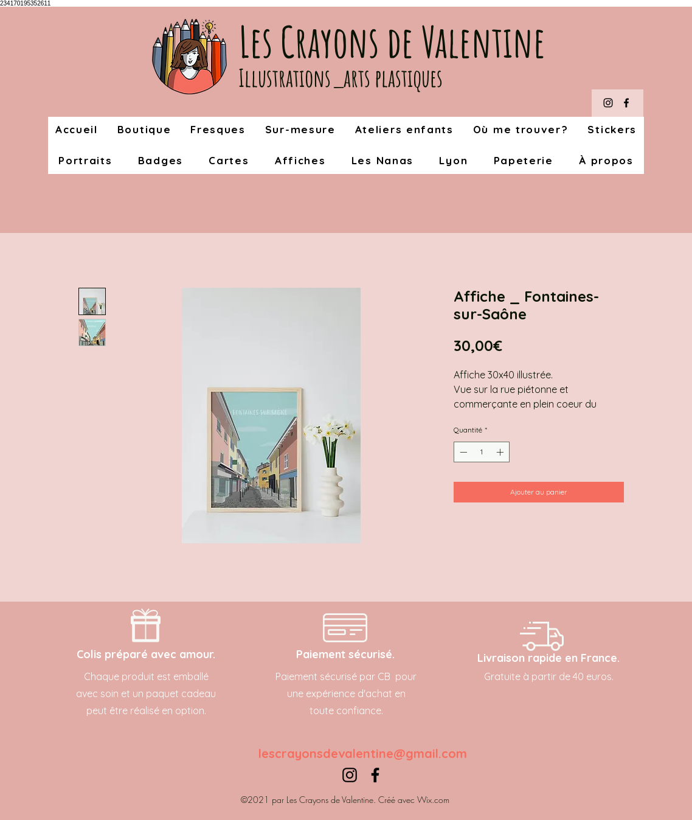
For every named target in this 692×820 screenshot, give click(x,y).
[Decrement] (462, 452)
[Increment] (501, 452)
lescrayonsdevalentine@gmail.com (362, 753)
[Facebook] (626, 103)
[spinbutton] (481, 452)
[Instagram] (608, 103)
